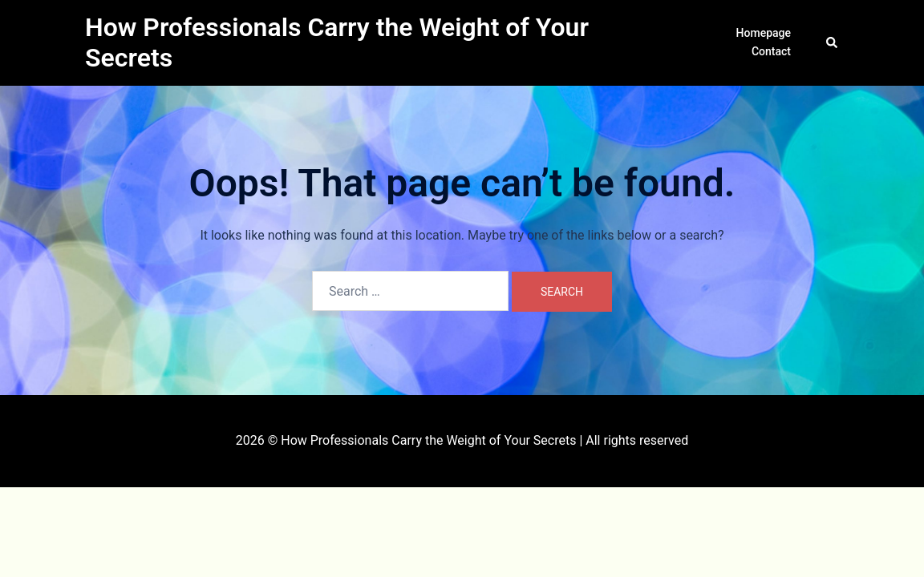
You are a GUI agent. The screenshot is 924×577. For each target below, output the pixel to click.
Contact (771, 51)
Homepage (763, 32)
